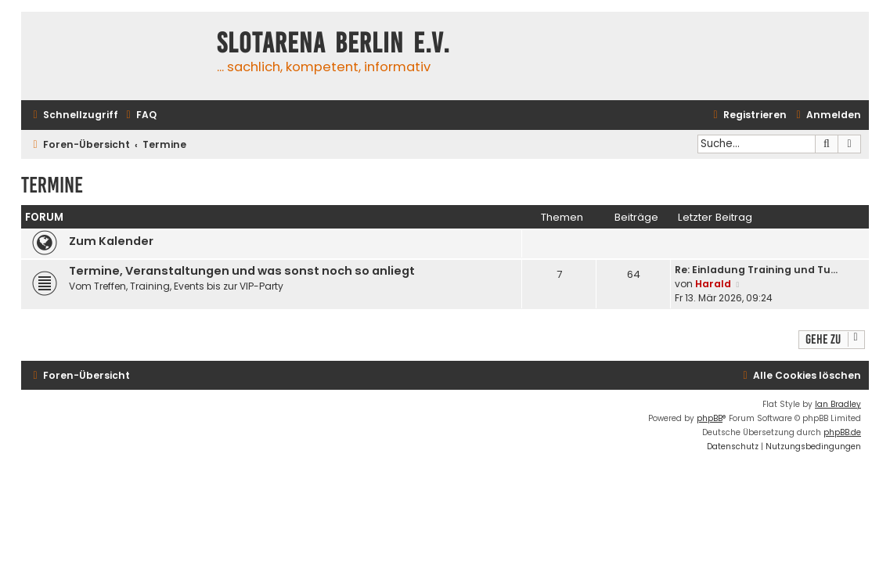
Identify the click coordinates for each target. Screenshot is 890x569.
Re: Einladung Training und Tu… (756, 269)
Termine (52, 185)
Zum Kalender (111, 241)
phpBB (709, 418)
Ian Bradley (838, 404)
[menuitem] (139, 115)
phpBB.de (842, 432)
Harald (713, 283)
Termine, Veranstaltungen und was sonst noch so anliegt (242, 271)
